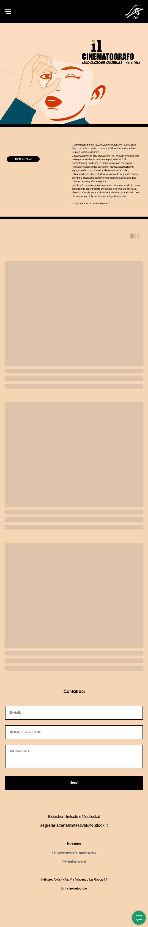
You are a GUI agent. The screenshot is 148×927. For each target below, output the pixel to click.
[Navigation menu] (8, 11)
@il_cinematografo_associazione (74, 852)
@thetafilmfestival (74, 861)
